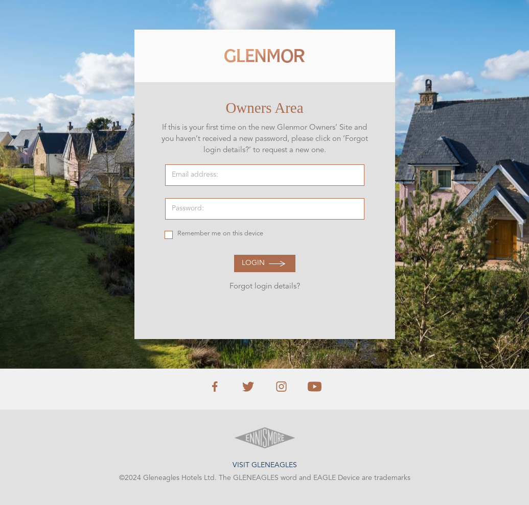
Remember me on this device (220, 233)
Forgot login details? (264, 287)
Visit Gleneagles (265, 465)
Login (253, 263)
